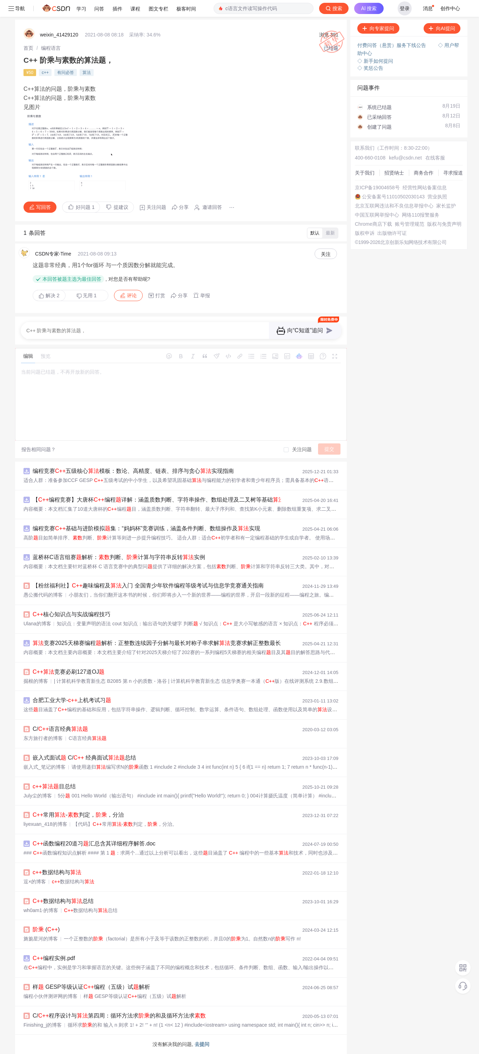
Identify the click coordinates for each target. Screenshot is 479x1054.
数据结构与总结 (63, 901)
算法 (86, 72)
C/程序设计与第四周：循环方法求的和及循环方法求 (119, 1016)
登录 (405, 8)
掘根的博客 (35, 681)
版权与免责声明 (444, 224)
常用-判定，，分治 (78, 815)
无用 (86, 296)
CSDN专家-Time (53, 254)
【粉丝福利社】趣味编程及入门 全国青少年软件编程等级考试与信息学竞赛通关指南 (148, 586)
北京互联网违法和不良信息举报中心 (394, 206)
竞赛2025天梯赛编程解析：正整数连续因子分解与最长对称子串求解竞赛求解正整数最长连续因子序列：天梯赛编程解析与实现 (207, 643)
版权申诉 (365, 233)
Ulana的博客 (37, 623)
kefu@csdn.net (405, 158)
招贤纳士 (394, 173)
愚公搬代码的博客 (43, 595)
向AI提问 (442, 28)
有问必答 (65, 72)
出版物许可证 (392, 233)
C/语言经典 (60, 729)
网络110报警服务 (420, 215)
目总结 (54, 786)
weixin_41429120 (59, 35)
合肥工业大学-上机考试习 (72, 700)
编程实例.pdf (54, 958)
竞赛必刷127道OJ (68, 672)
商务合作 (423, 173)
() (46, 929)
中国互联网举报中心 (377, 215)
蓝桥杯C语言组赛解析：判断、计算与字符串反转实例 (119, 557)
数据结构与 (57, 872)
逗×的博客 (34, 881)
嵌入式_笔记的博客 (44, 767)
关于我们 (365, 173)
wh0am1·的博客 (40, 910)
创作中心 (450, 8)
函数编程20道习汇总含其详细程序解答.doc (94, 843)
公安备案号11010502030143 (393, 196)
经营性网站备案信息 (425, 187)
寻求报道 (453, 173)
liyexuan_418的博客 (45, 824)
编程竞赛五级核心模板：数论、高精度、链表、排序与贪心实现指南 (133, 471)
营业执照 (437, 196)
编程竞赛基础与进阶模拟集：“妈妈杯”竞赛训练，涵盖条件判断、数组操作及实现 (146, 528)
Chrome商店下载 (373, 224)
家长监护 (446, 206)
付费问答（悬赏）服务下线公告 (392, 45)
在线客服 (435, 158)
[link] (28, 48)
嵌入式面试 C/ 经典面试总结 (84, 758)
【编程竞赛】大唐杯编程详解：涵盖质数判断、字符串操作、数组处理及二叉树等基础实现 (164, 500)
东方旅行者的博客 (43, 738)
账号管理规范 (409, 224)
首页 (28, 48)
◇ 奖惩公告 (370, 68)
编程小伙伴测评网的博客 (50, 996)
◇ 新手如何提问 (375, 61)
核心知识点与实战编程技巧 (71, 614)
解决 (49, 295)
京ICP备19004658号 (377, 187)
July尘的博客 (37, 795)
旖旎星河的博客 (40, 938)
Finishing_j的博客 (42, 1025)
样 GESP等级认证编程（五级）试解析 (91, 987)
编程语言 (51, 48)
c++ (45, 72)
